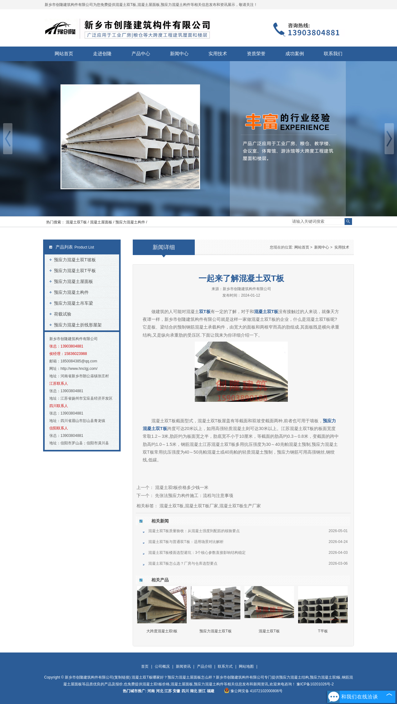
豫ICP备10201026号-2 (315, 684)
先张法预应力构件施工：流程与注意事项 (193, 495)
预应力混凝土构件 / (131, 222)
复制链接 (121, 677)
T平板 (323, 631)
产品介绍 (204, 666)
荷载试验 (62, 314)
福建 (210, 691)
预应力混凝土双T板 (215, 631)
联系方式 (225, 666)
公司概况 (162, 666)
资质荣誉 (256, 53)
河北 (159, 691)
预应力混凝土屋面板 (73, 281)
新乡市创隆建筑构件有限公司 (247, 289)
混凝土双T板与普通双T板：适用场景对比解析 (186, 542)
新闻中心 (179, 53)
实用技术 (217, 53)
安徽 (176, 691)
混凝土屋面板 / (102, 222)
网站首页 (64, 53)
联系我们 (333, 53)
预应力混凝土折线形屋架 (78, 324)
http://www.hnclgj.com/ (78, 368)
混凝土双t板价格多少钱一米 (181, 487)
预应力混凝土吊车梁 (73, 303)
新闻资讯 (183, 666)
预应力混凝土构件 (71, 292)
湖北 (193, 691)
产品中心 (141, 53)
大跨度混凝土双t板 (161, 631)
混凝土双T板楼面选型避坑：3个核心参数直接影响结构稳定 (197, 552)
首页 (145, 666)
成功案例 (294, 53)
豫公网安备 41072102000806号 (253, 691)
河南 (151, 691)
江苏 (168, 691)
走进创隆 (102, 53)
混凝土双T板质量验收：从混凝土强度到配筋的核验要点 (194, 531)
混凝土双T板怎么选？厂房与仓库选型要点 (182, 563)
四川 (185, 691)
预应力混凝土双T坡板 (75, 259)
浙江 (202, 691)
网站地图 (246, 666)
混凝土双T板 (269, 631)
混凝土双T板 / (78, 222)
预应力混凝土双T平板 (75, 270)
